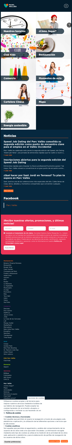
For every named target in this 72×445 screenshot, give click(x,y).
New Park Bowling (10, 348)
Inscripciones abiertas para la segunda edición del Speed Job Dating (35, 161)
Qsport (6, 367)
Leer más (8, 155)
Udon (5, 298)
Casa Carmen (8, 269)
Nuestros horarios (14, 31)
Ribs (5, 294)
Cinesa (6, 344)
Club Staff (7, 396)
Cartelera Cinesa (14, 101)
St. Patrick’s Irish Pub (11, 350)
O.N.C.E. (6, 379)
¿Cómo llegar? (48, 31)
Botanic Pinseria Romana (12, 263)
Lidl (5, 321)
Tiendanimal (8, 335)
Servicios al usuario (10, 394)
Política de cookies (13, 413)
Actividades (8, 390)
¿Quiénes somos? (10, 398)
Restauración (47, 54)
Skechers (7, 333)
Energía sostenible (15, 125)
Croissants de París (10, 271)
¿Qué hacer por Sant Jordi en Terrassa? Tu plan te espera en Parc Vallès (34, 176)
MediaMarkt (8, 325)
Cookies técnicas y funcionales (17, 417)
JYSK (5, 317)
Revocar (64, 441)
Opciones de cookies (36, 398)
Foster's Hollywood (10, 273)
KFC (5, 279)
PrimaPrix (7, 331)
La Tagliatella (8, 286)
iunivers (6, 277)
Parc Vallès (11, 205)
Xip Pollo (7, 302)
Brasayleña (7, 265)
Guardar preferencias (12, 442)
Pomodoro (7, 292)
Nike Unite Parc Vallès (11, 329)
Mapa (42, 101)
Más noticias (8, 191)
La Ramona (8, 283)
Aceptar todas (54, 441)
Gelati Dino (8, 275)
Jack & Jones (8, 315)
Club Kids (9, 54)
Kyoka (6, 281)
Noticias (6, 392)
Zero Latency (8, 354)
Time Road (7, 337)
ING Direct (7, 377)
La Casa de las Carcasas (12, 319)
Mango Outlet (8, 323)
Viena (6, 300)
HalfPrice (7, 313)
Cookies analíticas (12, 426)
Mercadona (8, 327)
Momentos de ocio (50, 78)
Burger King (8, 267)
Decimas (7, 308)
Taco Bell (7, 296)
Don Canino (8, 310)
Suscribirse (9, 248)
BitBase (6, 373)
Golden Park (8, 346)
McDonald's (8, 288)
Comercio (10, 78)
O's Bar (6, 290)
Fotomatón (8, 375)
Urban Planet (8, 352)
